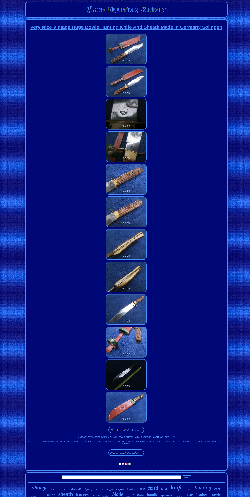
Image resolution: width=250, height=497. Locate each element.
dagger (110, 489)
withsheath (75, 489)
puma (53, 489)
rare (217, 489)
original (120, 489)
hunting (203, 488)
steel (142, 489)
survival (99, 489)
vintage (40, 488)
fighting (88, 489)
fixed (153, 488)
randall (188, 489)
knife (177, 487)
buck (164, 489)
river (62, 489)
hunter (131, 489)
